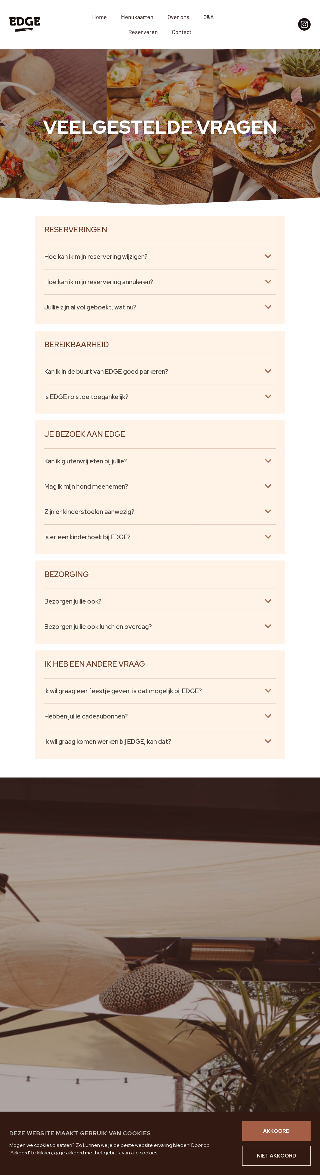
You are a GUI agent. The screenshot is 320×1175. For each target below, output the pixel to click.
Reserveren (143, 31)
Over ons (178, 16)
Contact (182, 31)
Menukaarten (137, 16)
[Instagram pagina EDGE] (304, 24)
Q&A (208, 16)
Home (99, 16)
